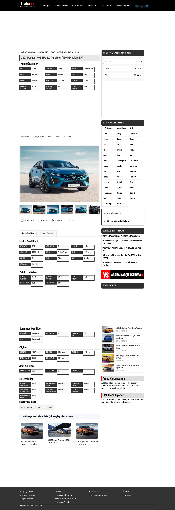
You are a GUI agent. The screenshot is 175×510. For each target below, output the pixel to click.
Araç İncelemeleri (26, 499)
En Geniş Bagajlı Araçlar (63, 495)
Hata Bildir (57, 220)
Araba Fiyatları (106, 6)
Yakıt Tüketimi (26, 136)
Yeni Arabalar (92, 6)
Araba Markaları (78, 6)
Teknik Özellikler (28, 233)
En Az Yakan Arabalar (62, 502)
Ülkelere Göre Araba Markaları (118, 221)
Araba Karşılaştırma (60, 6)
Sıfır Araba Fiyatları (113, 395)
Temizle (70, 220)
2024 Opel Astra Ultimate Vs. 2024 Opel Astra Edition (121, 236)
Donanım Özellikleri (47, 233)
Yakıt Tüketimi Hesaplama (98, 495)
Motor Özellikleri (54, 136)
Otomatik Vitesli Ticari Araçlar (65, 499)
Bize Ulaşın (127, 495)
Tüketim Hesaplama (122, 6)
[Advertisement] (84, 30)
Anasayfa (46, 6)
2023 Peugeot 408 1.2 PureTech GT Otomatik (36, 407)
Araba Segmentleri (114, 213)
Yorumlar (42, 220)
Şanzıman (67, 136)
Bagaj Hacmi (39, 136)
